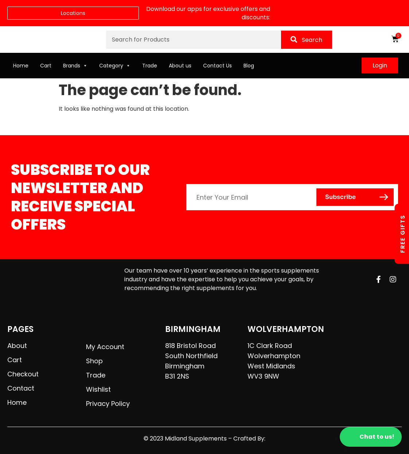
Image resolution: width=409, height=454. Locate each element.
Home (20, 65)
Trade (149, 65)
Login (380, 65)
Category (115, 65)
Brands (75, 65)
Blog (249, 65)
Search (306, 40)
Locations (73, 13)
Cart (45, 65)
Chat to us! (370, 437)
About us (180, 65)
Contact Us (217, 65)
